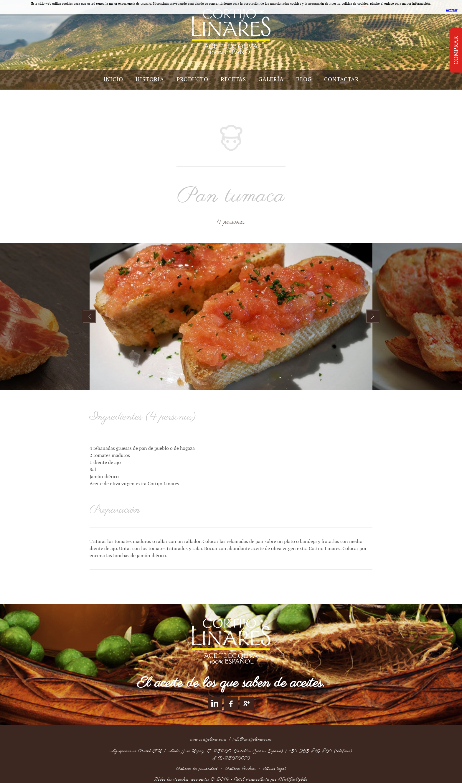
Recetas (233, 79)
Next (373, 316)
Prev (89, 316)
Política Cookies (240, 769)
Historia (150, 79)
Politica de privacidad (196, 769)
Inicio (113, 79)
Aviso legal (274, 769)
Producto (192, 79)
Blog (304, 79)
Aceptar (451, 10)
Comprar (456, 50)
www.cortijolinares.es (208, 739)
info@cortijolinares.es (252, 739)
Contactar (341, 79)
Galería (271, 79)
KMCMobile (292, 779)
